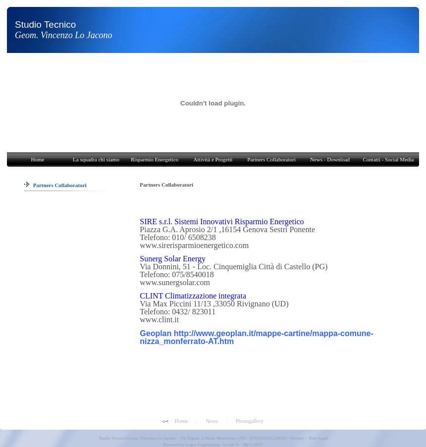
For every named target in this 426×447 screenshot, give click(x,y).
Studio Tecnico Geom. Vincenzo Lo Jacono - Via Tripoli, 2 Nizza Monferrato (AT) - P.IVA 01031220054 (192, 438)
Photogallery (250, 421)
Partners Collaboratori (55, 185)
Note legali (318, 438)
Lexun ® (231, 444)
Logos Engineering (202, 444)
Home (181, 421)
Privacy (297, 438)
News (212, 421)
